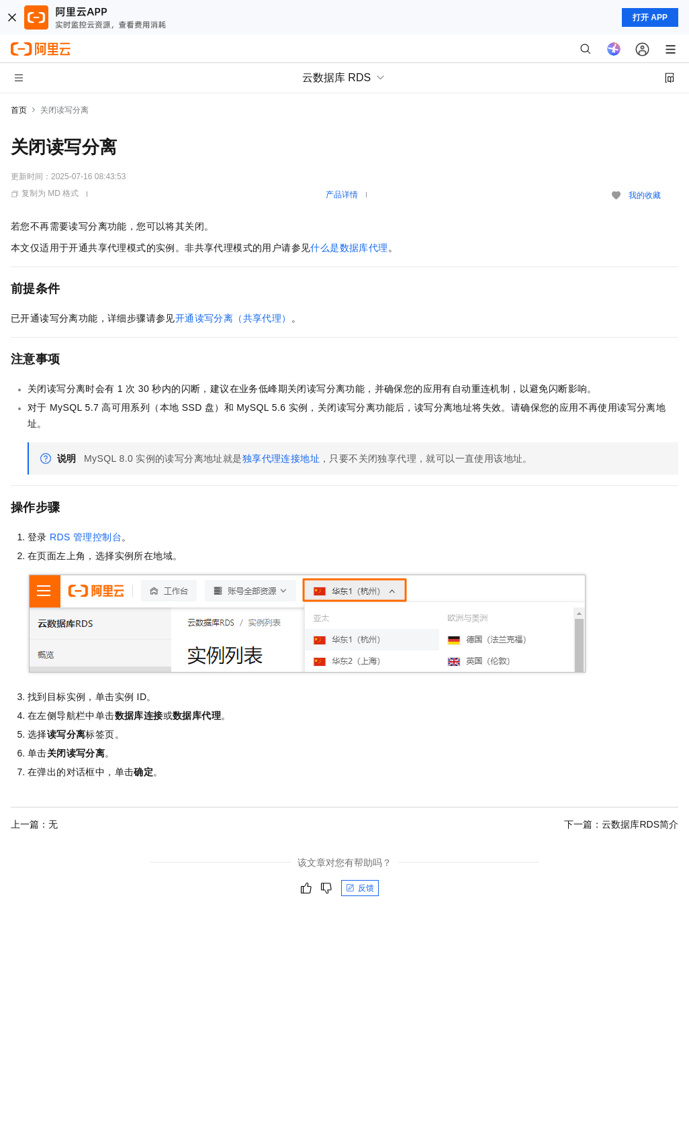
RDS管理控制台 (86, 537)
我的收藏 (645, 195)
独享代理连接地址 (281, 458)
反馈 (360, 888)
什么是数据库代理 (348, 247)
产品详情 (342, 194)
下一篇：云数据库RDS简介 (621, 824)
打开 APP (650, 17)
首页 (19, 110)
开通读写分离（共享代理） (233, 318)
